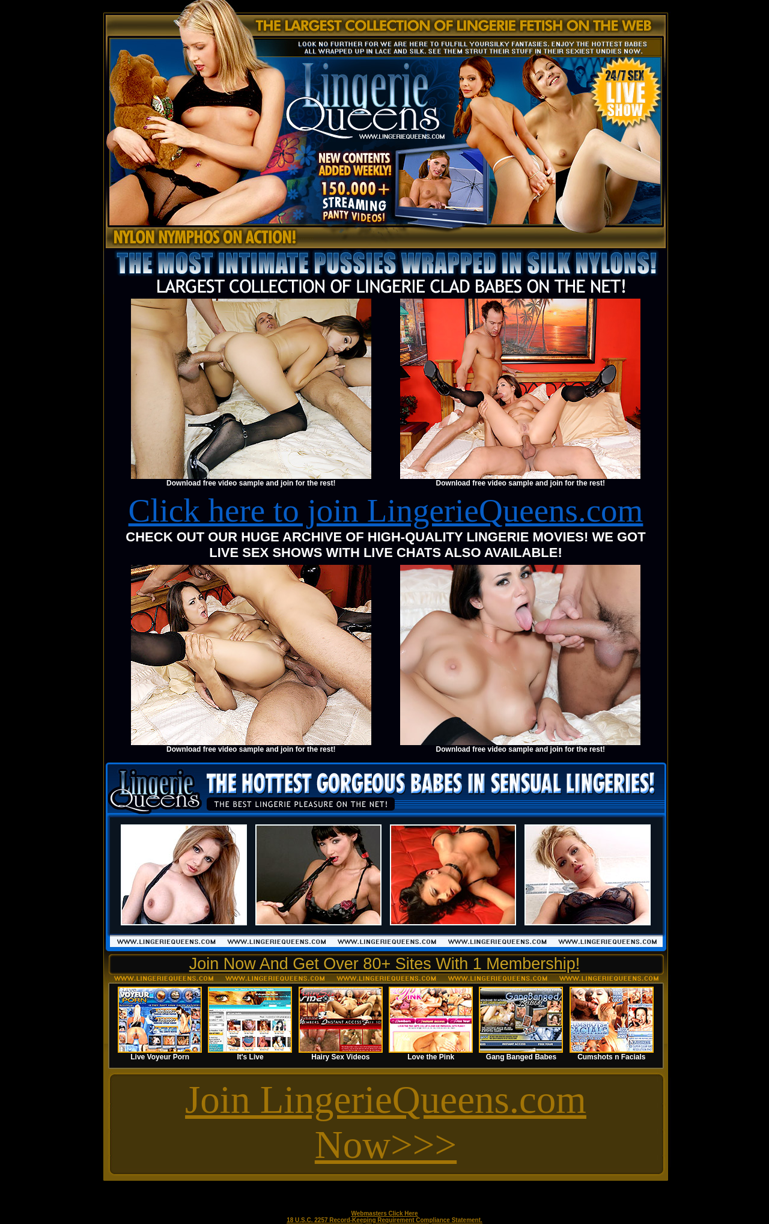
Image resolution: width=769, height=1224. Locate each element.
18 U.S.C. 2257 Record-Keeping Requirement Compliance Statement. (384, 1220)
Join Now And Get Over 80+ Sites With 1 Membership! (384, 964)
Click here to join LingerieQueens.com (386, 510)
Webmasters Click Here (384, 1213)
